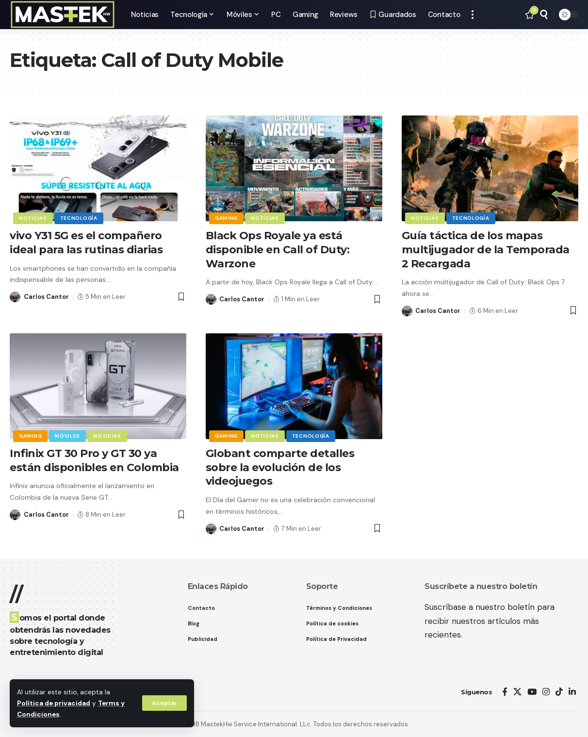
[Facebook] (505, 692)
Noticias (33, 218)
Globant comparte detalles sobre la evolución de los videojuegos (280, 467)
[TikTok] (559, 692)
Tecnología (79, 218)
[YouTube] (532, 692)
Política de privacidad (53, 703)
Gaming (226, 218)
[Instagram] (546, 692)
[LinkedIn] (572, 692)
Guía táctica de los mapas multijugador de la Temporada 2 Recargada (486, 249)
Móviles (67, 436)
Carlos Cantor (46, 297)
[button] (164, 703)
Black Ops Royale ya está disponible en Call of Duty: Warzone (278, 249)
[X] (517, 692)
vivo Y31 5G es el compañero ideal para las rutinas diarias (86, 242)
